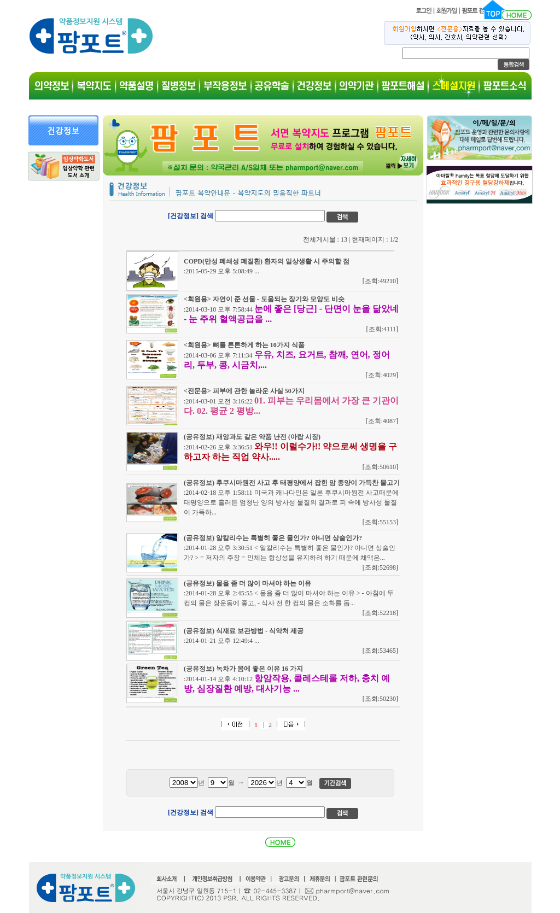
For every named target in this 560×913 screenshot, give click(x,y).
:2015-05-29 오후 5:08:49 (221, 271)
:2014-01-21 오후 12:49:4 (221, 641)
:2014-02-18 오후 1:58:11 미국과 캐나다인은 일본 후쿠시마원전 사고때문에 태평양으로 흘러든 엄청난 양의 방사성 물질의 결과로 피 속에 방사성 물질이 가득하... (291, 502)
